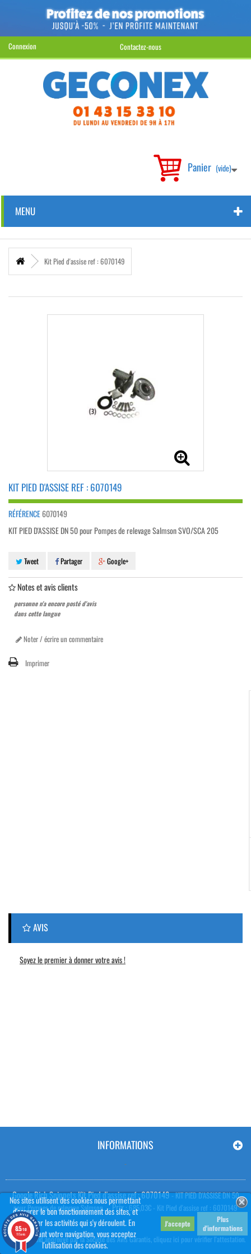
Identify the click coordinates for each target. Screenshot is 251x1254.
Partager (68, 560)
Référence (24, 513)
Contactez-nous (140, 46)
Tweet (27, 560)
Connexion (22, 46)
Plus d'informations (223, 1223)
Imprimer (37, 662)
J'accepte (177, 1223)
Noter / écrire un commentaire (59, 638)
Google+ (113, 560)
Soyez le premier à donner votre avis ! (72, 959)
